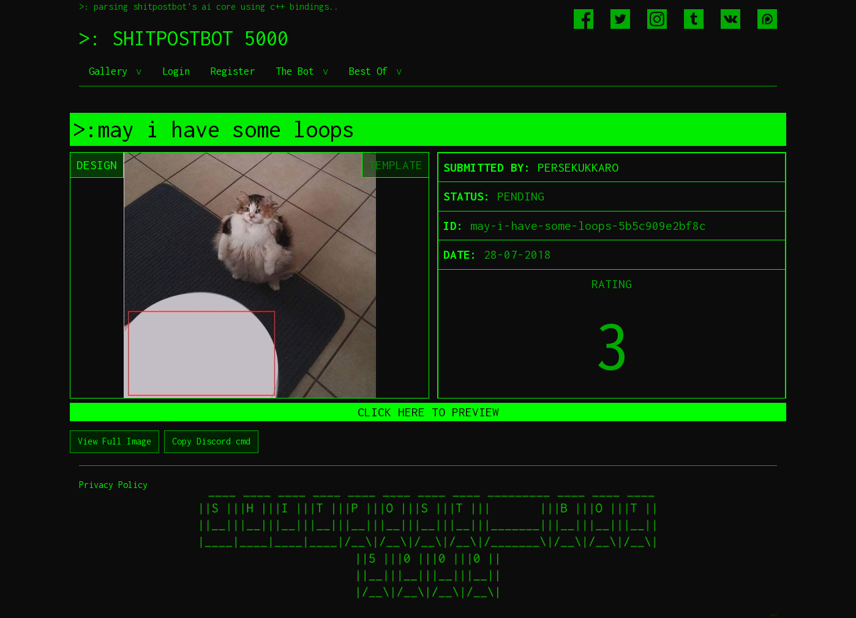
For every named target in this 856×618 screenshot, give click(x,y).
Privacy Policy (113, 484)
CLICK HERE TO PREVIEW (428, 412)
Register (233, 71)
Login (176, 71)
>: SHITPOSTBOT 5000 (183, 38)
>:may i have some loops (214, 129)
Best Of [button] (371, 71)
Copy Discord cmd (211, 441)
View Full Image (114, 441)
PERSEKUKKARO (578, 167)
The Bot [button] (298, 71)
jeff (773, 614)
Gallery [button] (111, 71)
